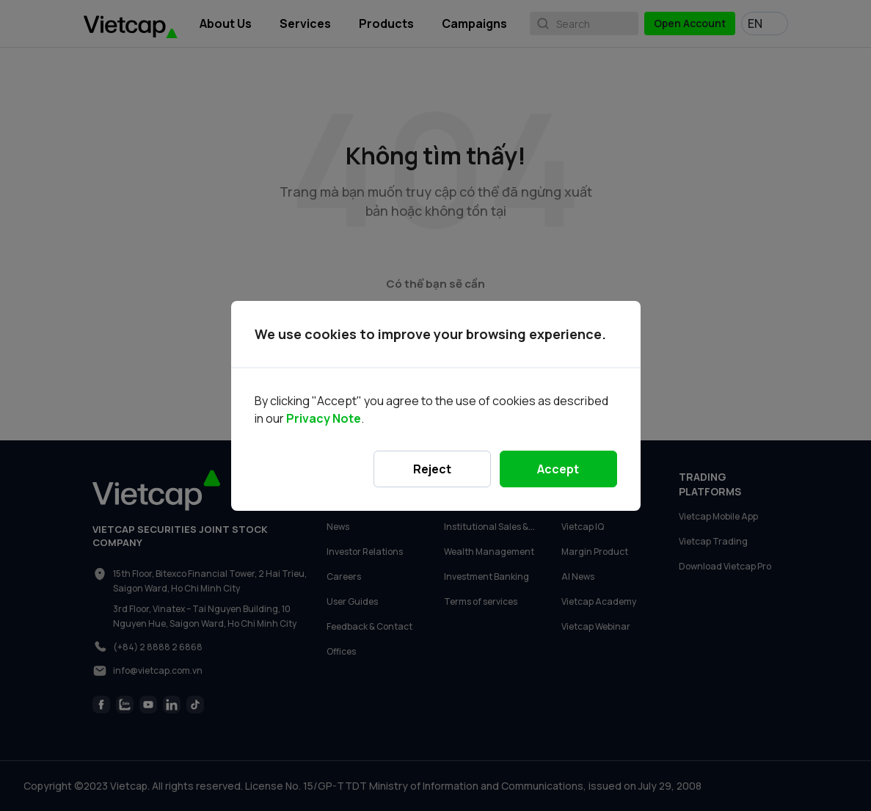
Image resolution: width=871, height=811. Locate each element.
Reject (432, 469)
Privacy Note (323, 418)
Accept (558, 469)
